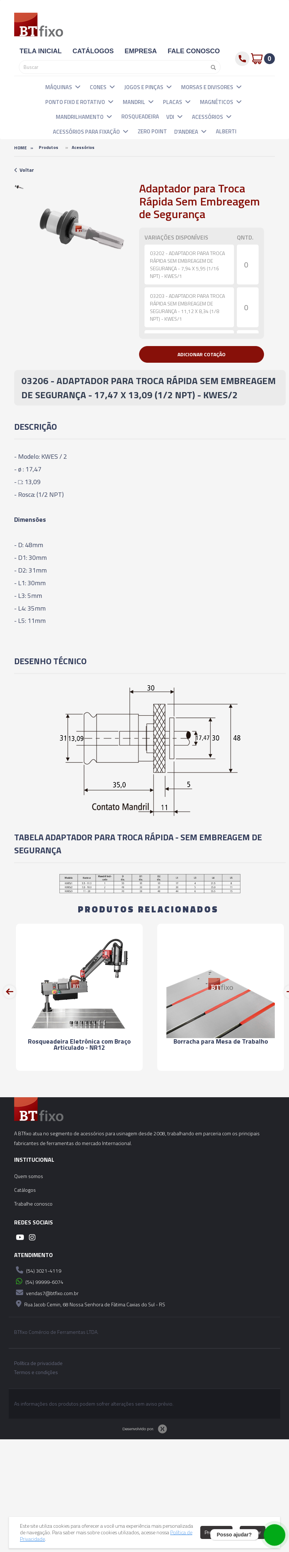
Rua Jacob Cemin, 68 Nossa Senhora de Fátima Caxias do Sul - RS (89, 1303)
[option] (19, 187)
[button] (78, 86)
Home (20, 148)
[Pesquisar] (211, 67)
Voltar (24, 170)
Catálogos (25, 1190)
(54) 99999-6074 (38, 1281)
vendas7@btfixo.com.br (46, 1292)
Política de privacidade (38, 1363)
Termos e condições (36, 1372)
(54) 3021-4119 (37, 1270)
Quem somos (28, 1176)
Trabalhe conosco (33, 1203)
